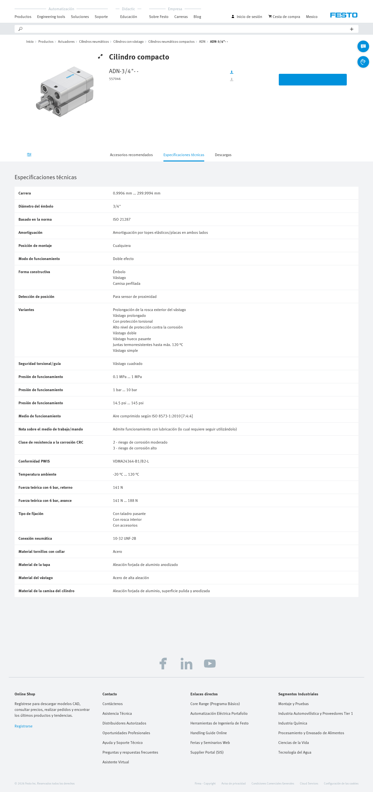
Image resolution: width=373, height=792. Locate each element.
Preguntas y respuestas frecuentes (130, 752)
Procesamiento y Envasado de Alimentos (311, 733)
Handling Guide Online (208, 733)
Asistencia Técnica (117, 713)
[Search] (186, 29)
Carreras (181, 16)
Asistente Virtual (115, 762)
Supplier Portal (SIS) (207, 752)
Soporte (101, 16)
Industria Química (292, 723)
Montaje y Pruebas (293, 704)
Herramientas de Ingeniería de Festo (219, 723)
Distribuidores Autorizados (124, 723)
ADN (202, 41)
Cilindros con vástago (128, 41)
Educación (128, 16)
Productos (23, 16)
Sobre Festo (159, 16)
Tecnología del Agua (294, 752)
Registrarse (24, 726)
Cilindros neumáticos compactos (171, 41)
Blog (197, 16)
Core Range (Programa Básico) (215, 704)
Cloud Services (309, 783)
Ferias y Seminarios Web (210, 742)
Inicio (30, 41)
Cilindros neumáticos (94, 41)
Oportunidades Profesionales (126, 733)
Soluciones (80, 16)
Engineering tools (51, 16)
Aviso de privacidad (233, 783)
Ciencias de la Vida (293, 742)
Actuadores (66, 41)
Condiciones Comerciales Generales (273, 783)
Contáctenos (112, 704)
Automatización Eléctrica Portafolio (219, 713)
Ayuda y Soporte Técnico (122, 742)
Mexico (312, 16)
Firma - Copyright (205, 783)
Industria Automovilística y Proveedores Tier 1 (315, 713)
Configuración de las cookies (341, 783)
